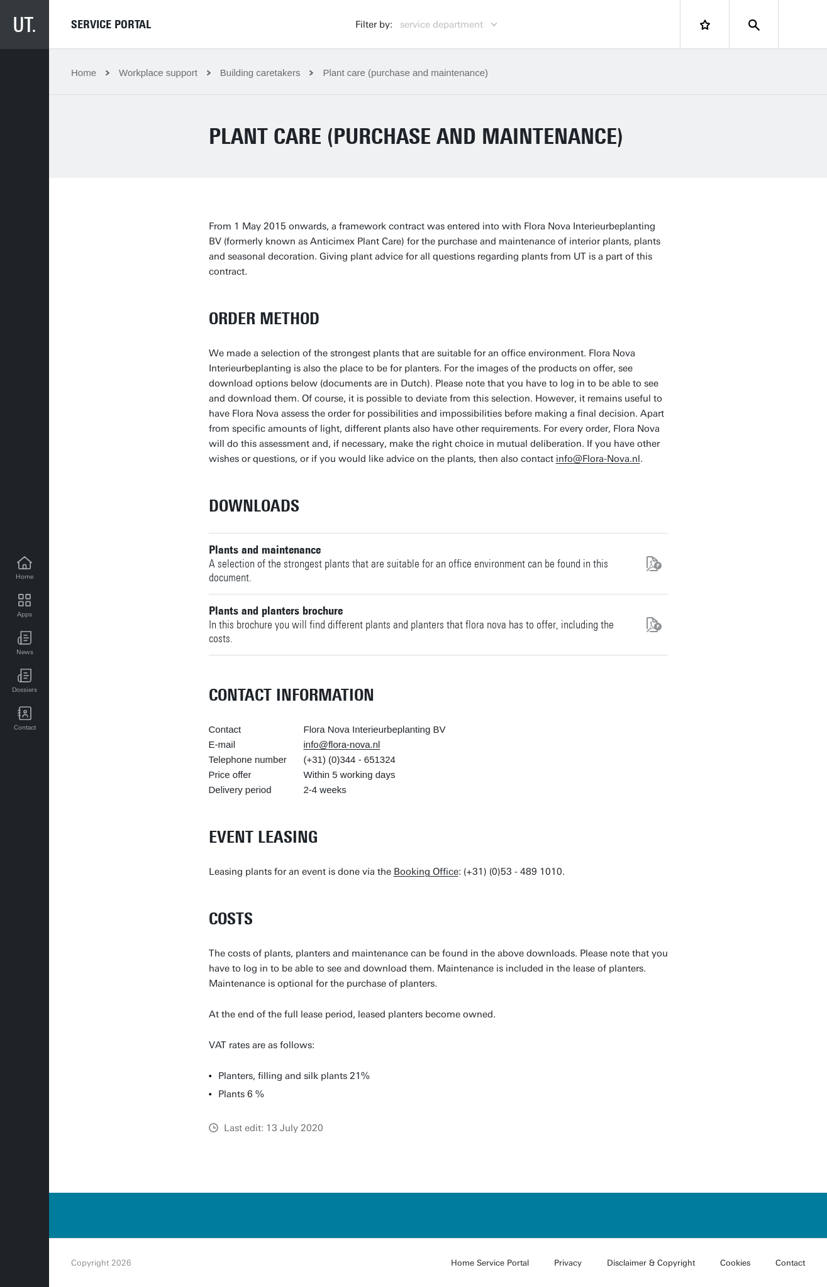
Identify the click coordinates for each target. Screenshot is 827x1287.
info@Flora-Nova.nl (598, 458)
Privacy (568, 1263)
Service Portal (111, 24)
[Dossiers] (24, 681)
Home (83, 72)
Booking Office (426, 871)
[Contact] (24, 719)
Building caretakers (260, 72)
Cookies (735, 1263)
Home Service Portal (490, 1263)
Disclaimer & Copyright (651, 1263)
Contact (790, 1263)
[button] (24, 643)
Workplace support (158, 72)
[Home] (24, 568)
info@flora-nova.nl (342, 744)
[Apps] (24, 606)
